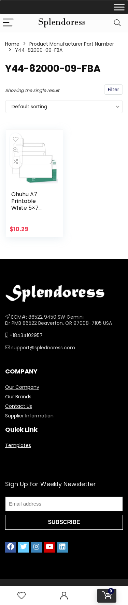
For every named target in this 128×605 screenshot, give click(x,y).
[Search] (117, 23)
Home (12, 44)
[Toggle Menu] (119, 7)
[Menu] (8, 23)
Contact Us (18, 406)
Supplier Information (29, 415)
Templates (18, 445)
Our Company (22, 387)
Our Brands (18, 396)
